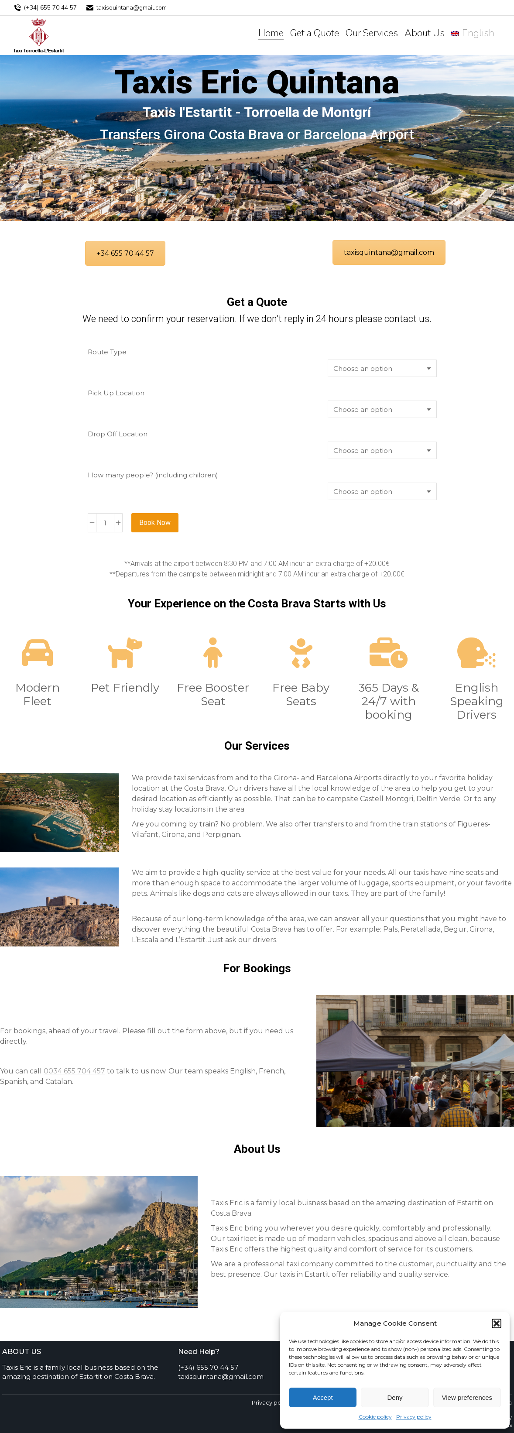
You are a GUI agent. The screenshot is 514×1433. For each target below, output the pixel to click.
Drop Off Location (117, 434)
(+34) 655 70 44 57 (45, 7)
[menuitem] (472, 33)
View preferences (467, 1397)
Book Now (155, 522)
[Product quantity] (105, 522)
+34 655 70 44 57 (125, 253)
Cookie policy (375, 1416)
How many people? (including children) (153, 475)
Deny (394, 1397)
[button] (496, 1323)
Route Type (107, 352)
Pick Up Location (116, 393)
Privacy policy (414, 1416)
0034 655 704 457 (74, 1071)
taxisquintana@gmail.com (126, 7)
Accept (323, 1397)
